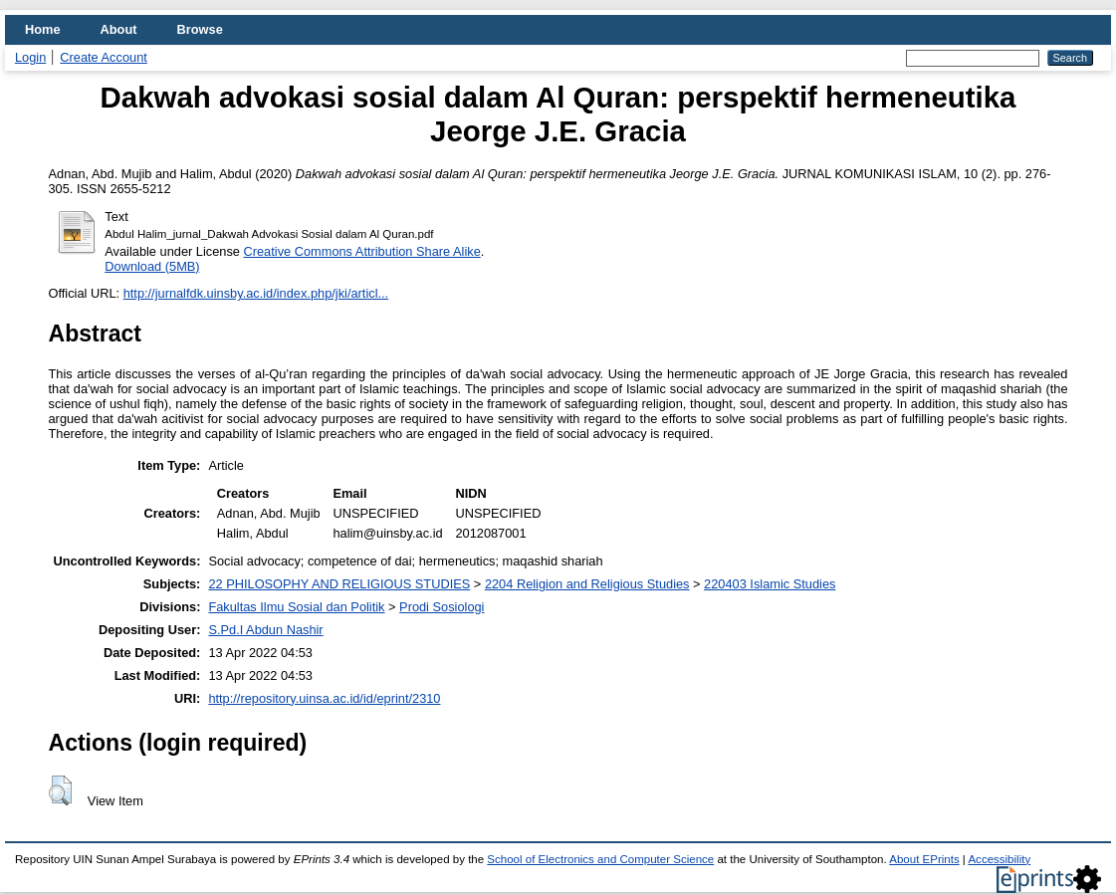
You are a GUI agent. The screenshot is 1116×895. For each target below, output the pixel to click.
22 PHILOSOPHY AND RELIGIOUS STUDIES (339, 583)
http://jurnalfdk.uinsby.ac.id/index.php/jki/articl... (256, 293)
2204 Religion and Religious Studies (587, 583)
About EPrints (924, 859)
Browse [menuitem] (200, 29)
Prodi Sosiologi (441, 606)
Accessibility (999, 859)
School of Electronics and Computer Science (600, 859)
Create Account (103, 57)
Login (30, 57)
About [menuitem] (119, 29)
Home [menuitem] (43, 29)
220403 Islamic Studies (769, 583)
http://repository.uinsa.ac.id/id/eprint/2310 (324, 698)
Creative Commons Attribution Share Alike (362, 251)
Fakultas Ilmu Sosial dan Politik (296, 606)
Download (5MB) (152, 266)
